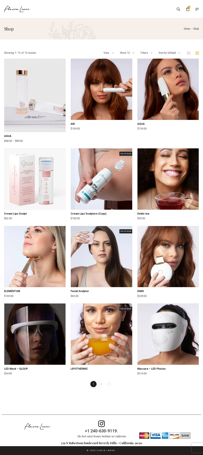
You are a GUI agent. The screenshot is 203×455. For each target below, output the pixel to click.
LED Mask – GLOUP (16, 368)
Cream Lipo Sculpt (15, 213)
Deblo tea (143, 213)
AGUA (7, 136)
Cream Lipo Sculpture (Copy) (88, 213)
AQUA (141, 123)
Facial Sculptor (80, 291)
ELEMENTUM (12, 291)
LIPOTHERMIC (79, 368)
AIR (73, 123)
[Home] (187, 28)
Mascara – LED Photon (151, 368)
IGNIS (140, 291)
